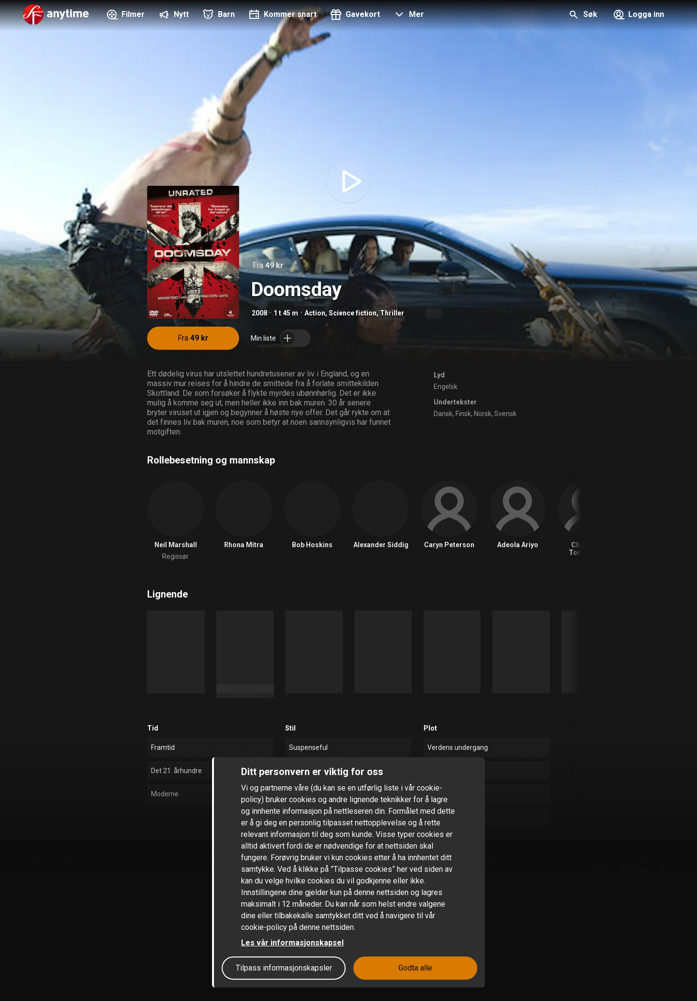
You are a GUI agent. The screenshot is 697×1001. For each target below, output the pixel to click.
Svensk (505, 414)
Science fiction (353, 313)
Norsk (482, 414)
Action (314, 313)
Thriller (392, 313)
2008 (259, 313)
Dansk (443, 414)
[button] (408, 15)
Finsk (463, 414)
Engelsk (445, 386)
